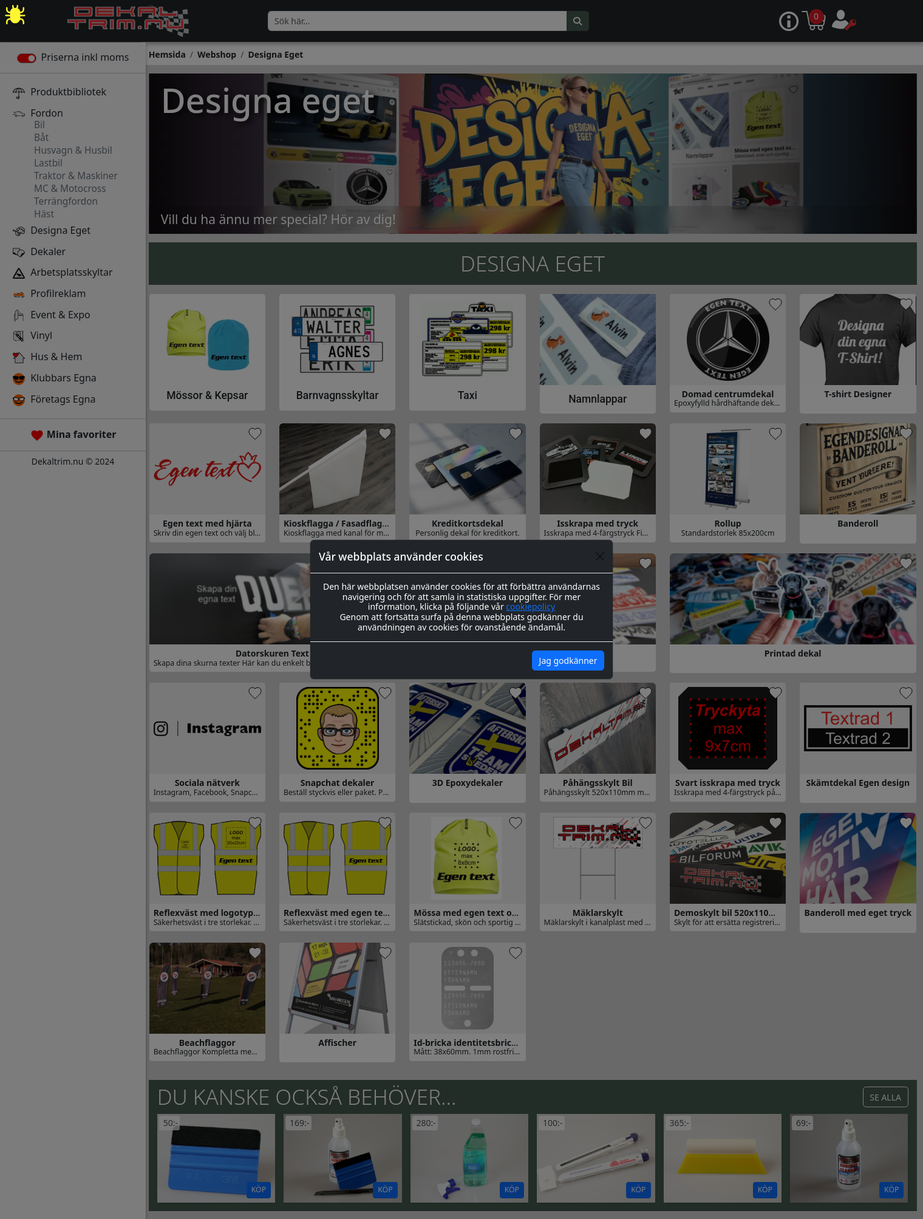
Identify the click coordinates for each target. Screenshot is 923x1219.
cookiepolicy (530, 606)
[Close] (599, 556)
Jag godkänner (568, 660)
